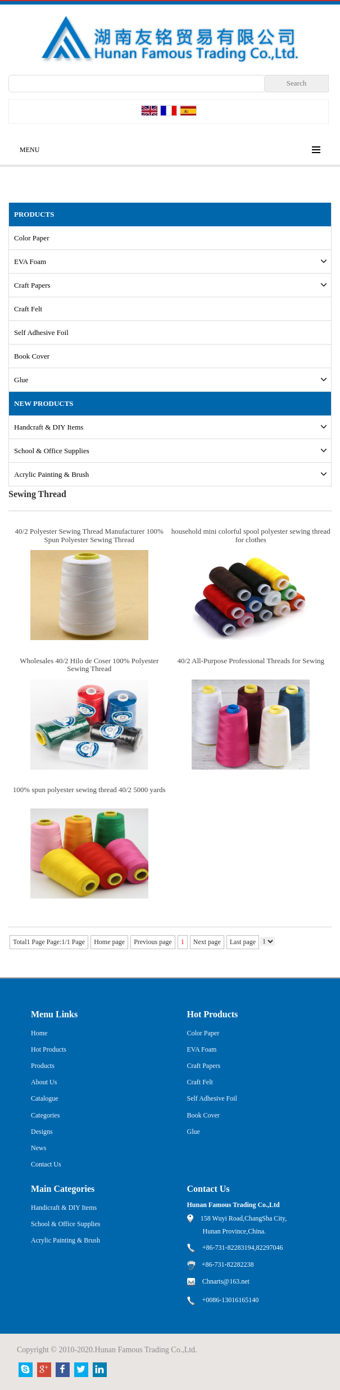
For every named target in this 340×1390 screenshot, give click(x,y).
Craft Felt (28, 309)
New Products (44, 403)
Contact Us (46, 1164)
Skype (26, 1369)
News (38, 1148)
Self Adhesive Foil (41, 332)
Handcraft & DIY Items (48, 427)
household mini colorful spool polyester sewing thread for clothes (250, 535)
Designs (42, 1132)
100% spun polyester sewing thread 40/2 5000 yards (89, 789)
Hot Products (48, 1049)
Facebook (63, 1369)
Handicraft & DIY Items (64, 1208)
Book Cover (31, 356)
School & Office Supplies (51, 450)
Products (43, 1066)
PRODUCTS (34, 214)
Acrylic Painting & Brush (51, 474)
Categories (45, 1115)
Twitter (81, 1369)
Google (44, 1369)
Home (39, 1033)
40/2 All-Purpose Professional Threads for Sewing (250, 660)
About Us (44, 1082)
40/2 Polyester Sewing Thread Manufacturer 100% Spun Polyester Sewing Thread (89, 535)
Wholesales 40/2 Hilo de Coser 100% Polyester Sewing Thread (89, 664)
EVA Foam (30, 261)
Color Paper (31, 238)
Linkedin (100, 1369)
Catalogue (44, 1098)
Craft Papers (32, 285)
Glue (21, 380)
